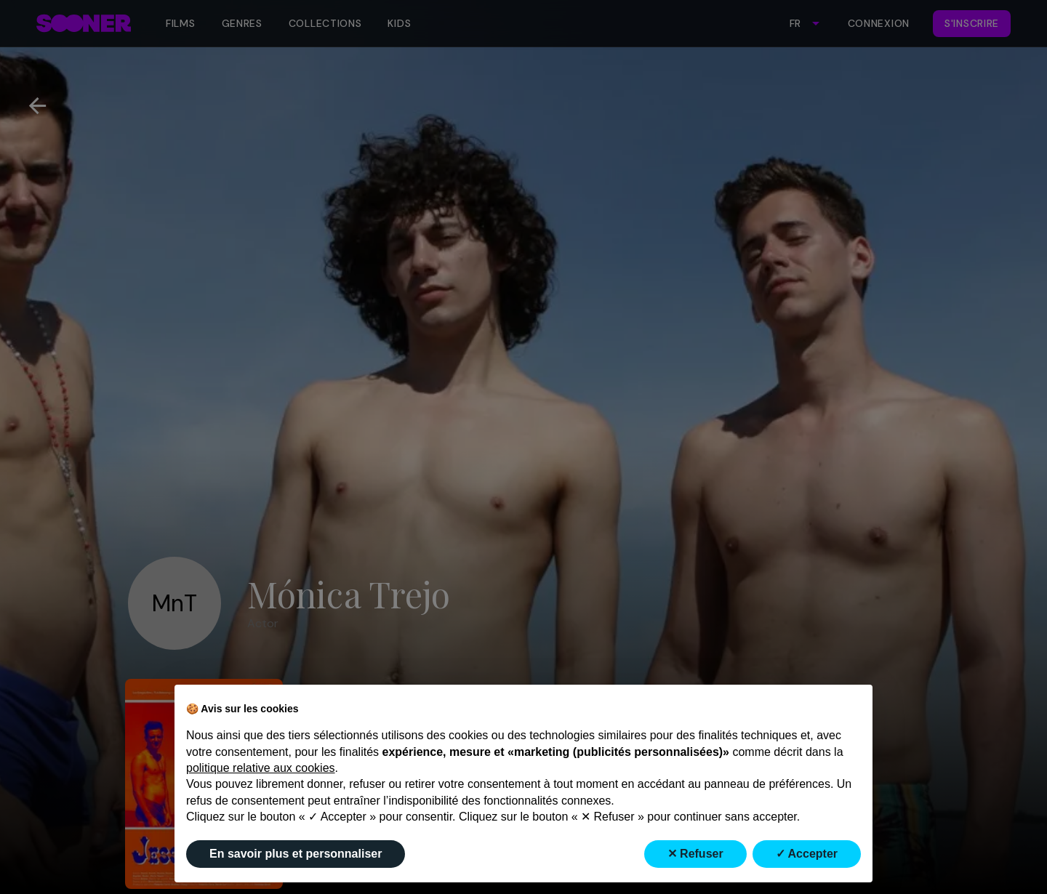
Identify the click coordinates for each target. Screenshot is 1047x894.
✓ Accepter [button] (807, 853)
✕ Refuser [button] (695, 853)
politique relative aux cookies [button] (260, 768)
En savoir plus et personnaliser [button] (295, 853)
